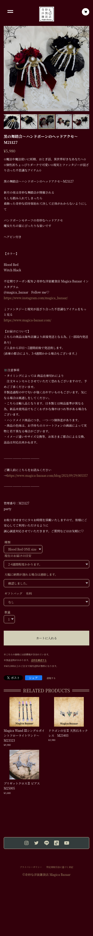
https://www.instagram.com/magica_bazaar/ (36, 298)
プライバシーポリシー (31, 867)
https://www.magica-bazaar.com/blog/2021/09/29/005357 (47, 475)
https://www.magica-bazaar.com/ (27, 320)
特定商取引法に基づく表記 (59, 867)
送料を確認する (39, 660)
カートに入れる (46, 638)
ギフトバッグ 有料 (18, 593)
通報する (51, 678)
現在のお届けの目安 (17, 555)
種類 (7, 542)
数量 (7, 612)
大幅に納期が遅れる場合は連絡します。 (31, 574)
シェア (33, 678)
